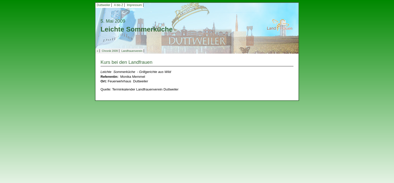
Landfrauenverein (131, 50)
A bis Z (118, 5)
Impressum (134, 5)
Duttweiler (103, 5)
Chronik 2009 (110, 50)
